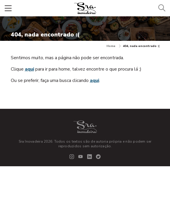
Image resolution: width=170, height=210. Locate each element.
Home (113, 46)
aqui (29, 69)
